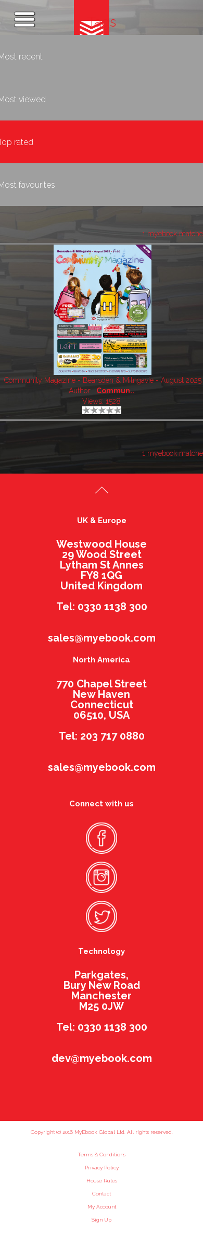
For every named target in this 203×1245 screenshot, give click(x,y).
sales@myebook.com (102, 638)
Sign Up (101, 1220)
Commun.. (115, 390)
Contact (101, 1193)
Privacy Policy (102, 1167)
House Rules (101, 1180)
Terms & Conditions (101, 1154)
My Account (101, 1207)
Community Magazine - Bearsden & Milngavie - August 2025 (102, 380)
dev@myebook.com (102, 1058)
